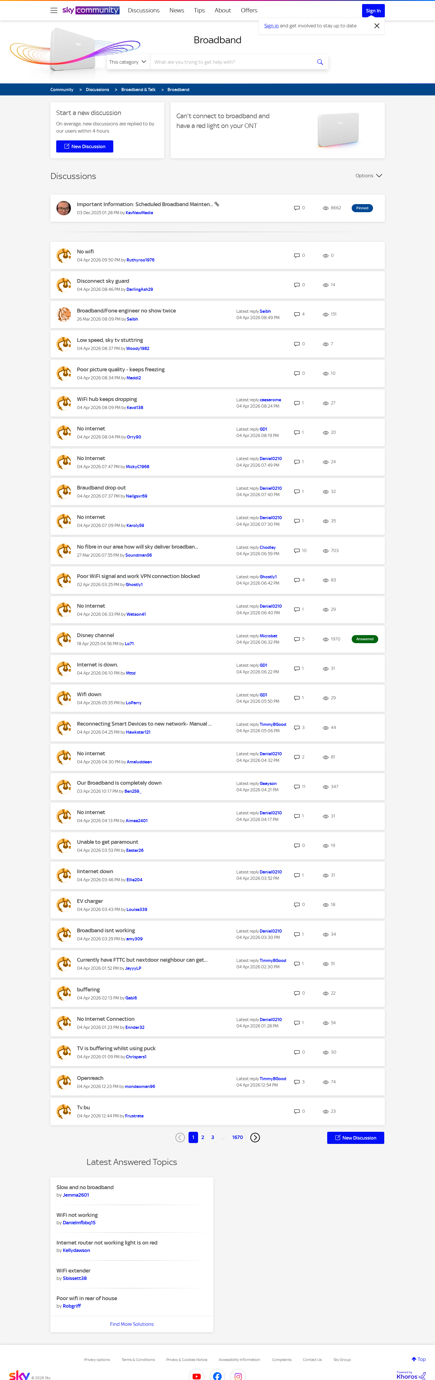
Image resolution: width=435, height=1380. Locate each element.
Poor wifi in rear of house (87, 1298)
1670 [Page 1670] (237, 1137)
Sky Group (342, 1360)
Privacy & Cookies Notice (186, 1360)
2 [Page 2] (203, 1137)
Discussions (144, 10)
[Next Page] (255, 1137)
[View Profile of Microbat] (268, 636)
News (177, 10)
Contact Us (312, 1360)
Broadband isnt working (106, 930)
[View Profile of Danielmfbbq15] (79, 1222)
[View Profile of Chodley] (268, 547)
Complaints (281, 1360)
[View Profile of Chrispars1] (136, 1056)
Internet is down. (97, 664)
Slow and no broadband (85, 1187)
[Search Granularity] (128, 62)
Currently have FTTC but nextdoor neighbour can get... (142, 960)
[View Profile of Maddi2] (134, 378)
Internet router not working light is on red (107, 1242)
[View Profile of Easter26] (135, 850)
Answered (365, 639)
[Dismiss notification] (377, 26)
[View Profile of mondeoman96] (140, 1086)
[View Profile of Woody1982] (137, 348)
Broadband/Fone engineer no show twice (126, 310)
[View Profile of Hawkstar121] (138, 732)
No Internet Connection (106, 1019)
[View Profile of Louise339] (137, 909)
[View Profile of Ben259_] (133, 791)
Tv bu (83, 1107)
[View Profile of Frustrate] (134, 1116)
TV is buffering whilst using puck (116, 1048)
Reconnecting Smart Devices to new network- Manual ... (144, 723)
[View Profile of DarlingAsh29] (140, 289)
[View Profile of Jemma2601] (76, 1195)
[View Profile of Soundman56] (138, 555)
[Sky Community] (91, 10)
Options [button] (364, 175)
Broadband (218, 40)
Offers (249, 10)
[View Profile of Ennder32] (134, 1027)
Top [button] (422, 1359)
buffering (88, 989)
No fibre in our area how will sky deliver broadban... (137, 546)
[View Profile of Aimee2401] (137, 820)
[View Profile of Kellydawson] (76, 1250)
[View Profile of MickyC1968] (137, 466)
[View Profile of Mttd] (130, 673)
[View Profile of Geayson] (268, 783)
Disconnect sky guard (103, 281)
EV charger (90, 901)
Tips (199, 10)
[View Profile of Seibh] (132, 319)
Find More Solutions (132, 1324)
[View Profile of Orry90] (134, 437)
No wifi (85, 251)
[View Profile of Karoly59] (135, 525)
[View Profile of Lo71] (129, 643)
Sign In (373, 11)
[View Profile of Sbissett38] (75, 1278)
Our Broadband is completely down (119, 783)
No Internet (91, 458)
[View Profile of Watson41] (136, 614)
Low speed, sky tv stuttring (110, 340)
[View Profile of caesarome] (270, 399)
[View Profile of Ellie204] (134, 879)
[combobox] (230, 62)
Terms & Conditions (138, 1360)
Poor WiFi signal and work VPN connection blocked (138, 576)
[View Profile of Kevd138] (135, 407)
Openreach (90, 1078)
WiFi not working (77, 1215)
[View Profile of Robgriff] (72, 1306)
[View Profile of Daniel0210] (271, 458)
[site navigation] (53, 10)
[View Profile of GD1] (263, 429)
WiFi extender (74, 1270)
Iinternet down (95, 871)
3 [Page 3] (212, 1137)
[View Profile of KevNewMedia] (139, 212)
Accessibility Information (239, 1360)
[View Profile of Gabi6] (131, 998)
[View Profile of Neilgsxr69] (136, 496)
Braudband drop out (101, 487)
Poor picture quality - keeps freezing (121, 369)
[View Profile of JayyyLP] (133, 968)
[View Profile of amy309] (134, 939)
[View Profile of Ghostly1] (134, 584)
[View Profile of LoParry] (134, 702)
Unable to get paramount (107, 842)
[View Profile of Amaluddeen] (139, 762)
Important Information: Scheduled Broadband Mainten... (145, 204)
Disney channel (95, 635)
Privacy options (97, 1360)
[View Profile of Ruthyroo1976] (141, 260)
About (223, 10)
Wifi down (89, 694)
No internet (91, 428)
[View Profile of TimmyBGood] (273, 724)
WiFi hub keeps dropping (107, 399)
